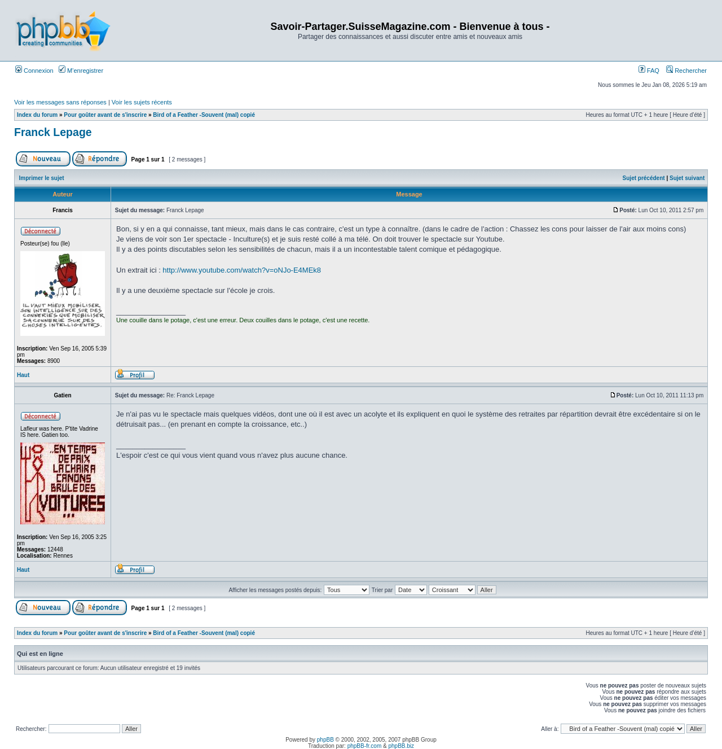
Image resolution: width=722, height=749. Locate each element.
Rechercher (686, 70)
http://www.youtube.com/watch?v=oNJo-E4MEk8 (241, 270)
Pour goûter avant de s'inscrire (105, 115)
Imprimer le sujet (41, 178)
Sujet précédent (644, 178)
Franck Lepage (53, 132)
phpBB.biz (401, 746)
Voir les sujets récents (142, 102)
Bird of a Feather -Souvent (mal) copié (204, 115)
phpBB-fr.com (364, 746)
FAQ (649, 70)
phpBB (325, 740)
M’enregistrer (81, 70)
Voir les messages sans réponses (60, 102)
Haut (23, 375)
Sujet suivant (687, 178)
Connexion (34, 70)
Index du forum (37, 115)
